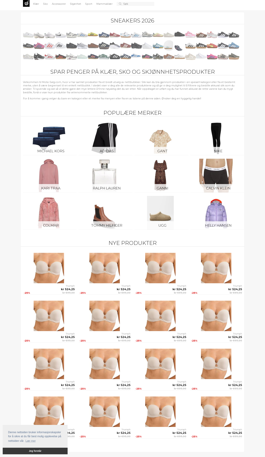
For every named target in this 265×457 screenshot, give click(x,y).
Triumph (70, 285)
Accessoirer (59, 3)
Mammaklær (104, 3)
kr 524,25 (68, 289)
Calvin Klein (218, 188)
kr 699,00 (68, 292)
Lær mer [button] (31, 440)
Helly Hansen (218, 225)
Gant (162, 151)
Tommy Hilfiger (106, 225)
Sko (46, 3)
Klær (36, 3)
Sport (89, 3)
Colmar (51, 225)
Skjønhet (76, 3)
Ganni (162, 188)
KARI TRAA (51, 188)
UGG (162, 225)
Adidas (107, 151)
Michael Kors (50, 151)
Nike (218, 151)
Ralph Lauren (107, 188)
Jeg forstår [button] (35, 451)
